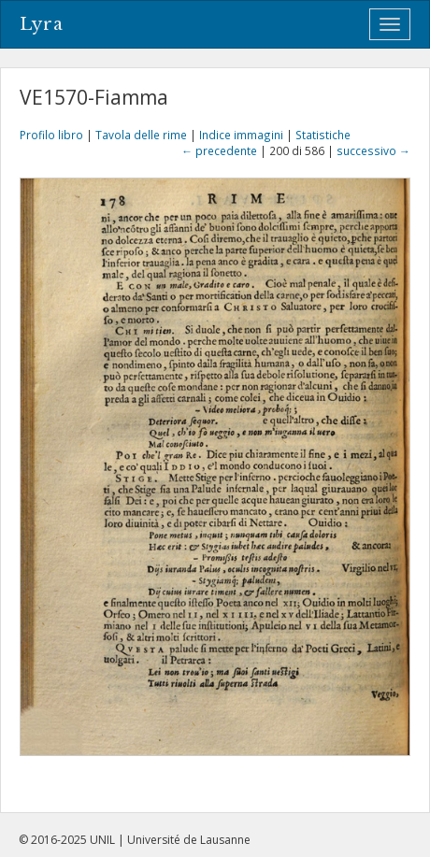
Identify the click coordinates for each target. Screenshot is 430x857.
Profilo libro (51, 134)
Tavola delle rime (141, 134)
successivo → (373, 150)
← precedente (219, 150)
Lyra (42, 24)
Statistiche (323, 134)
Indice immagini (241, 134)
